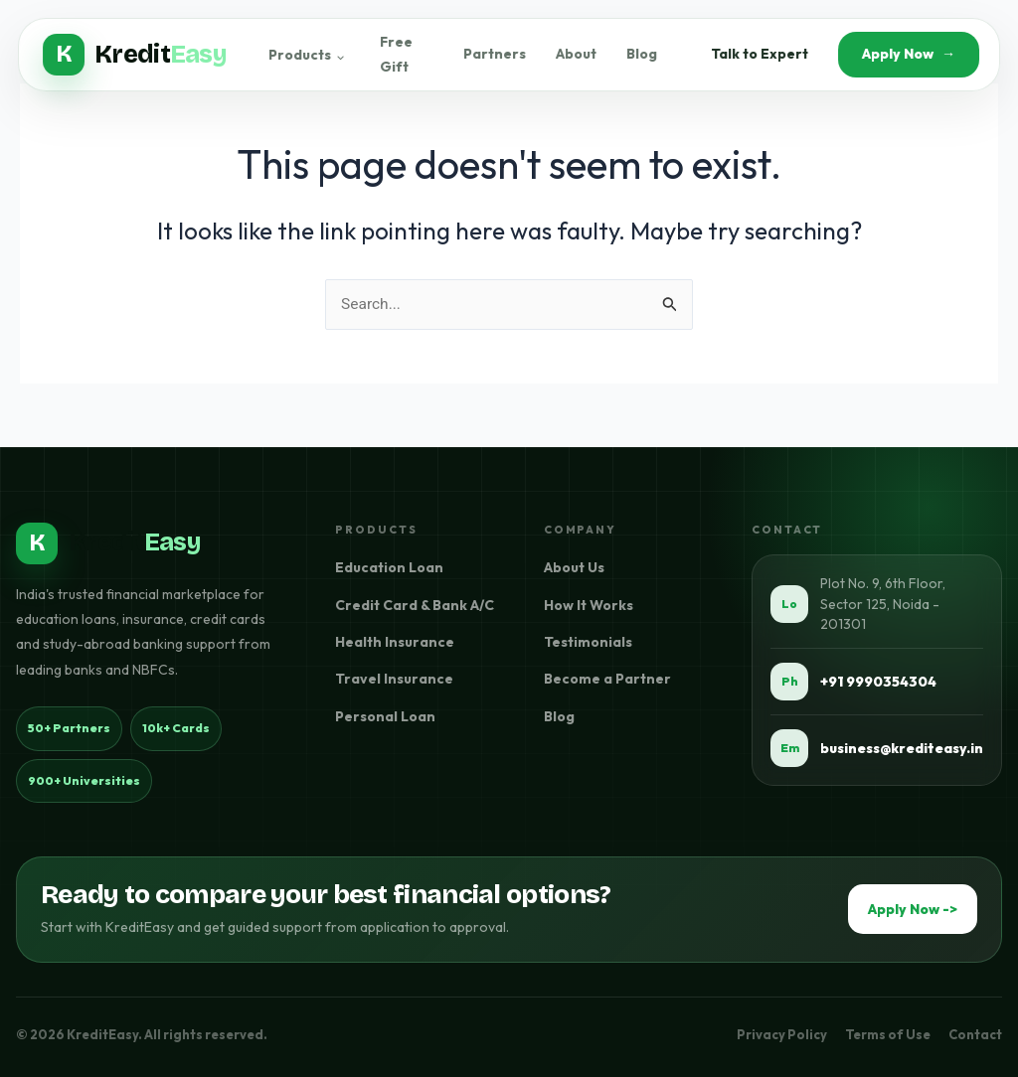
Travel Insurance (394, 680)
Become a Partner (607, 680)
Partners (492, 57)
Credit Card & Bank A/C (414, 605)
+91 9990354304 (878, 682)
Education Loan (389, 568)
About (574, 57)
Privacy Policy (782, 1034)
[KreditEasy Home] (137, 56)
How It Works (588, 605)
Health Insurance (394, 643)
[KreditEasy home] (108, 543)
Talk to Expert (757, 57)
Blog (639, 57)
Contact (975, 1034)
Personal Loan (385, 716)
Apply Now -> (912, 910)
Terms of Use (888, 1034)
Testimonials (588, 643)
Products (308, 57)
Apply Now (906, 57)
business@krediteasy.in (901, 748)
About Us (574, 568)
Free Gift (398, 56)
